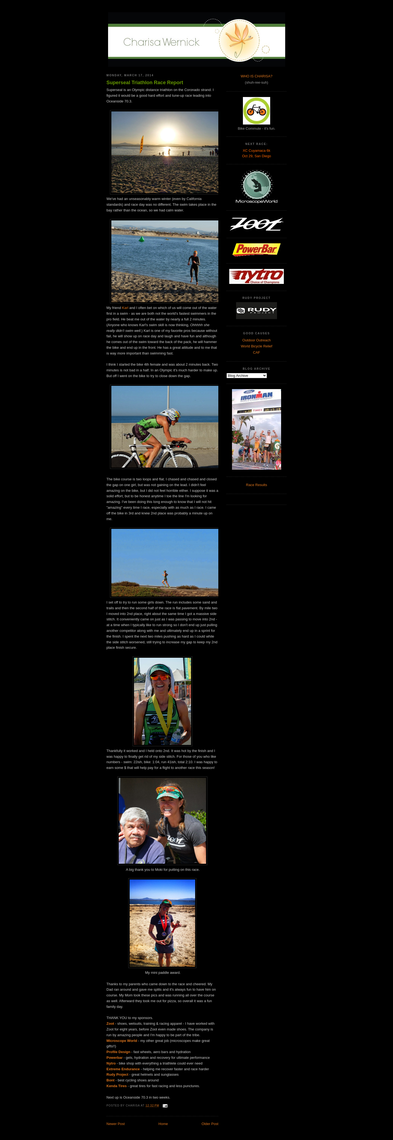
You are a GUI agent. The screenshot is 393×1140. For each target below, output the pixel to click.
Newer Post (115, 1124)
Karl (125, 308)
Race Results (256, 485)
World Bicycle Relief (256, 346)
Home (163, 1124)
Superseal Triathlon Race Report (144, 82)
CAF (256, 352)
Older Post (210, 1124)
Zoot (110, 1023)
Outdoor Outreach (256, 340)
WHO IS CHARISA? (256, 76)
